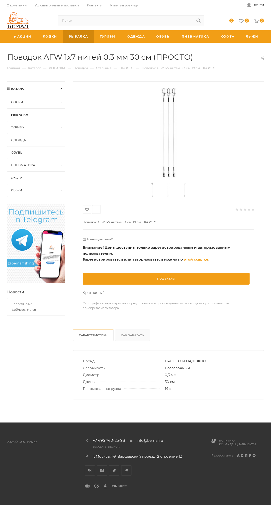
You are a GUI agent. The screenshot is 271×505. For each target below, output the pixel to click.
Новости (15, 292)
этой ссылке (196, 259)
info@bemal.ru (150, 440)
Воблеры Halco (23, 309)
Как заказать (132, 335)
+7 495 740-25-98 (109, 440)
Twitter (114, 470)
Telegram (126, 470)
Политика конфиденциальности (237, 442)
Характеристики (93, 335)
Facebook (102, 470)
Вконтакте (90, 470)
